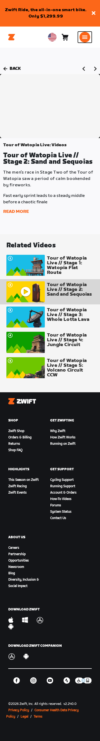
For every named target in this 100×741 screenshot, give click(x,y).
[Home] (11, 37)
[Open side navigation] (85, 37)
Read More (16, 211)
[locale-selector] (52, 37)
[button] (93, 13)
